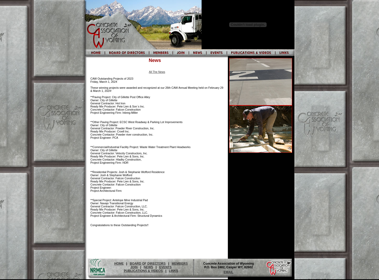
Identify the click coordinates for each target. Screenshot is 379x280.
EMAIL (228, 272)
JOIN (134, 267)
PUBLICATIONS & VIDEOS (143, 271)
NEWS (148, 267)
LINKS (173, 271)
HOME (119, 263)
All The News (157, 71)
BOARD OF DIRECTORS (148, 263)
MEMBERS (180, 263)
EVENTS (165, 267)
